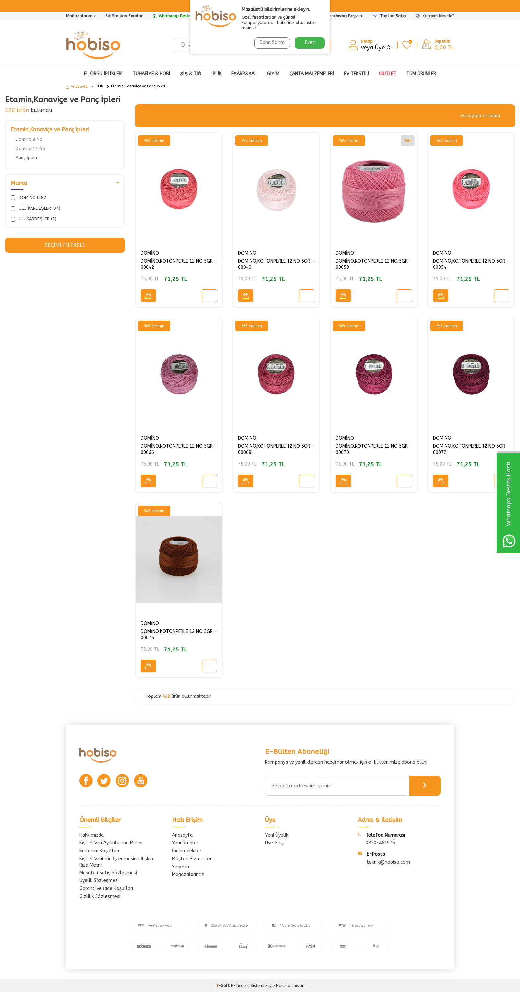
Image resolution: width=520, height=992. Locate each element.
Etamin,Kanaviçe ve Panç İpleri (138, 86)
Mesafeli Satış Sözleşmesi (108, 873)
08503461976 (380, 843)
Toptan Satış (389, 16)
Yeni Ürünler (185, 843)
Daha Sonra (272, 42)
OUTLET (387, 74)
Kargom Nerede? (435, 16)
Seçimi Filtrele (65, 245)
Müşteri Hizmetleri (192, 859)
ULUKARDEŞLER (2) (33, 219)
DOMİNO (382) (29, 197)
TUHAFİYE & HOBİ (151, 74)
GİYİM (273, 74)
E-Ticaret (240, 985)
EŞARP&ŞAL (244, 74)
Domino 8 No (29, 139)
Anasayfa (77, 86)
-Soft (223, 985)
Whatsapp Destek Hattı (178, 16)
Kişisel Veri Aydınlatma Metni (110, 843)
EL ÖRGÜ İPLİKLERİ (103, 74)
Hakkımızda (91, 835)
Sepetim (181, 867)
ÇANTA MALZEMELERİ (311, 74)
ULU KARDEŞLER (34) (35, 208)
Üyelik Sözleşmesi (99, 880)
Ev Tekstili (356, 74)
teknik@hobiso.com (388, 862)
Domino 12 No (30, 148)
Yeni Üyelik (276, 835)
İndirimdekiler (186, 851)
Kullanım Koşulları (99, 851)
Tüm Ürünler (421, 74)
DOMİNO (150, 253)
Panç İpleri (26, 157)
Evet (310, 42)
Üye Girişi (275, 843)
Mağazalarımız (81, 16)
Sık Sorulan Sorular (124, 16)
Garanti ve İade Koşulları (106, 888)
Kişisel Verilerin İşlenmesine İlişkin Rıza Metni (116, 862)
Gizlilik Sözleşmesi (99, 896)
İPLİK (216, 74)
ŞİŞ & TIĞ (190, 74)
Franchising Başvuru (344, 16)
